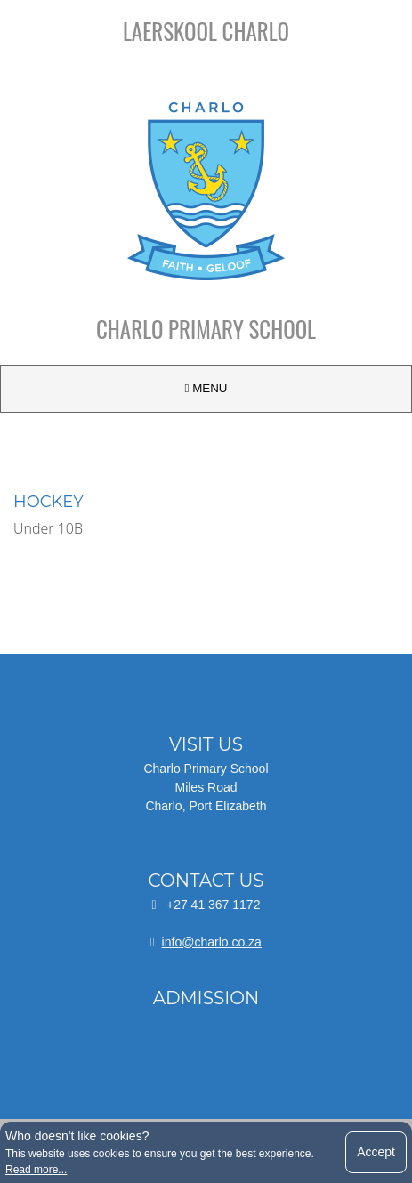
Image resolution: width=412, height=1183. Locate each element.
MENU (206, 388)
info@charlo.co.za (212, 942)
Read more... (36, 1169)
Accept (376, 1152)
